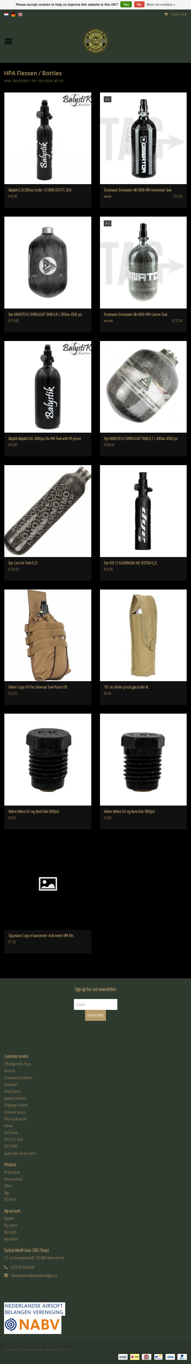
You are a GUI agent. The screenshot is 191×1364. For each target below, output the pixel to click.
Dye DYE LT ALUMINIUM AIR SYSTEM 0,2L (130, 563)
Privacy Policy (12, 1091)
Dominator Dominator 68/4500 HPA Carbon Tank (135, 314)
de (13, 14)
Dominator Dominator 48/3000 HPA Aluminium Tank (137, 190)
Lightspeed (64, 1349)
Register (9, 1218)
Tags (6, 1192)
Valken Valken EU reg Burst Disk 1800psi (129, 811)
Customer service (15, 1112)
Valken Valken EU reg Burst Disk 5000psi (33, 811)
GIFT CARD (10, 1146)
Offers (8, 1185)
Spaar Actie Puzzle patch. (20, 1153)
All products (12, 1172)
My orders (10, 1225)
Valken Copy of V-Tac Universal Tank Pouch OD (37, 687)
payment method (15, 1098)
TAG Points (11, 1132)
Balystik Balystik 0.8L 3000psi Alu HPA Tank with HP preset (44, 438)
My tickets (10, 1232)
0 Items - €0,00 (176, 14)
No (139, 5)
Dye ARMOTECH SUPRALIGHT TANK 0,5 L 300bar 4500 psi (140, 438)
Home (7, 81)
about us (9, 1070)
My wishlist (11, 1239)
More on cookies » (161, 5)
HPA (33, 81)
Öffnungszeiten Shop (17, 1063)
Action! (8, 1125)
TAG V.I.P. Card (13, 1139)
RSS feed (10, 1199)
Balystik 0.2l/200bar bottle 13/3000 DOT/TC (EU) (39, 190)
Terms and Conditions (18, 1077)
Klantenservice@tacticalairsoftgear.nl (34, 1275)
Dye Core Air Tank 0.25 (22, 563)
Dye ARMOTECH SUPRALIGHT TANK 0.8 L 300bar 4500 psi (45, 314)
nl (6, 14)
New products (13, 1178)
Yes (126, 5)
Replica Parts (21, 81)
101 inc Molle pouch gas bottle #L (126, 687)
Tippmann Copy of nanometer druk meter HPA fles (40, 935)
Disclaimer (10, 1084)
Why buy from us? (15, 1118)
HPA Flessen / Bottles (51, 81)
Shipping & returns (16, 1105)
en (20, 14)
